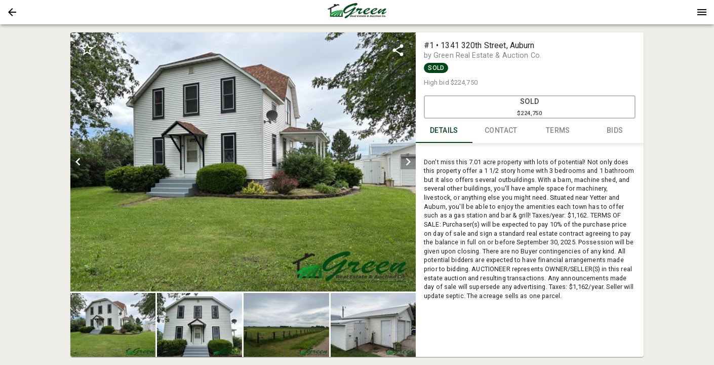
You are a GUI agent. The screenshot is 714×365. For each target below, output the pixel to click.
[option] (242, 161)
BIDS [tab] (615, 131)
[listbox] (242, 161)
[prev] (78, 161)
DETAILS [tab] (444, 131)
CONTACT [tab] (501, 131)
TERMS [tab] (558, 131)
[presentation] (357, 12)
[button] (12, 12)
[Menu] (702, 12)
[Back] (12, 12)
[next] (408, 161)
